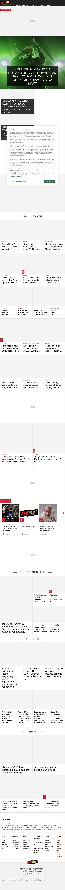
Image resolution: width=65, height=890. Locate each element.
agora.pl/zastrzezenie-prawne (38, 879)
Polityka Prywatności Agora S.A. (17, 155)
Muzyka (32, 638)
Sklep (59, 835)
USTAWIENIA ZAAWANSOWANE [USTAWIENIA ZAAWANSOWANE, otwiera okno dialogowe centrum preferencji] (18, 181)
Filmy (47, 274)
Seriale (5, 342)
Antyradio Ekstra (28, 523)
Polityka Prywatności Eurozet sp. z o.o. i (45, 153)
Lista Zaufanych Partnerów (16, 176)
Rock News (6, 274)
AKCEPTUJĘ (49, 181)
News (4, 241)
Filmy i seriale (32, 571)
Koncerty (49, 241)
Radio (47, 835)
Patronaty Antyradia (31, 342)
